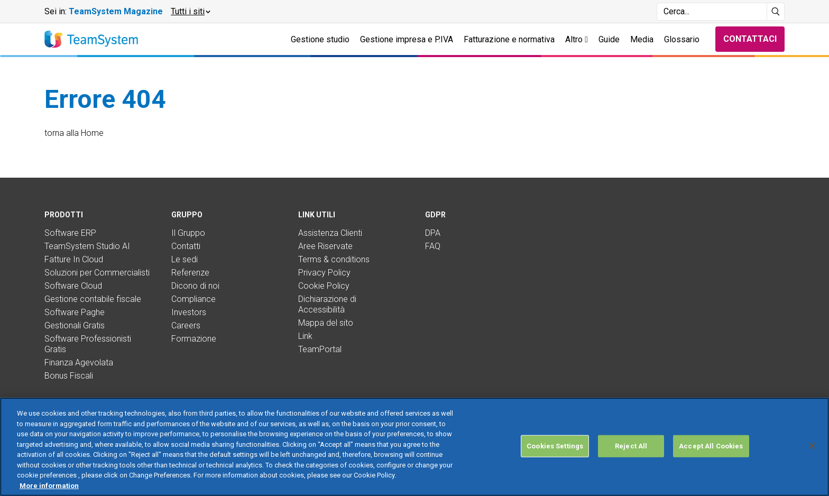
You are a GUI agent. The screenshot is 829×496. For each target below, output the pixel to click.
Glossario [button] (681, 39)
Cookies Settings (555, 457)
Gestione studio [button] (320, 39)
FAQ (432, 246)
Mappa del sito (325, 323)
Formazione (193, 339)
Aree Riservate (325, 246)
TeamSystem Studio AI (87, 246)
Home (92, 133)
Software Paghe (74, 312)
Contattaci (750, 39)
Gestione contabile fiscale (92, 299)
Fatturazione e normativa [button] (509, 39)
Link (305, 336)
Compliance (193, 299)
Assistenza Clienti (330, 233)
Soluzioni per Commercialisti (97, 273)
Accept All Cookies (711, 457)
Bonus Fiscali (68, 376)
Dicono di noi (195, 286)
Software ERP (70, 233)
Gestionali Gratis (74, 325)
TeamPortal (320, 349)
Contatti (185, 246)
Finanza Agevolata (78, 362)
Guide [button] (609, 39)
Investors (188, 312)
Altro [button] (576, 39)
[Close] (812, 457)
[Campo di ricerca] (712, 12)
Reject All (631, 457)
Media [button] (641, 39)
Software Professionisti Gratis (87, 344)
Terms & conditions (334, 259)
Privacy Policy (324, 273)
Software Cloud (73, 286)
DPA (432, 233)
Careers (185, 325)
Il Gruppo (188, 233)
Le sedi (184, 259)
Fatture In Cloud (73, 259)
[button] (190, 11)
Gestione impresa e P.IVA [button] (406, 39)
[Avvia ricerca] (776, 12)
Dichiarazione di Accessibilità (327, 304)
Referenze (190, 273)
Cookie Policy (323, 286)
